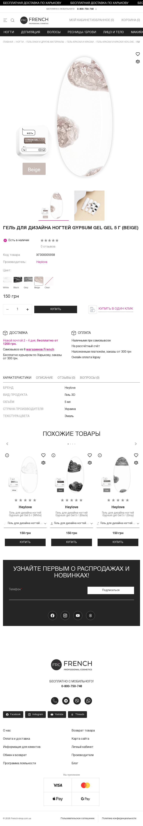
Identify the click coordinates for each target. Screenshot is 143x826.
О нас (7, 730)
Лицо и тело (113, 32)
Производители (83, 755)
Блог (75, 763)
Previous (7, 444)
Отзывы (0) (66, 378)
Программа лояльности (19, 763)
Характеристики (17, 378)
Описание (44, 378)
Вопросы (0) (89, 378)
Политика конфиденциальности (119, 818)
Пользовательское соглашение (77, 818)
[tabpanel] (25, 498)
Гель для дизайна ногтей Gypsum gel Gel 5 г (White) (25, 511)
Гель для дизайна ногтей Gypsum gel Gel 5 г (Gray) (118, 511)
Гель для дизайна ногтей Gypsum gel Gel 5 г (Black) (71, 511)
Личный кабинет (82, 747)
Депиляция (30, 32)
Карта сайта (80, 739)
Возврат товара (83, 730)
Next (136, 444)
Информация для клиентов (22, 747)
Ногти (9, 32)
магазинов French (40, 349)
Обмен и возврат (15, 755)
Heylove (41, 262)
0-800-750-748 (85, 9)
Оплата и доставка (16, 739)
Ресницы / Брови (82, 32)
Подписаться (111, 590)
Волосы (54, 32)
